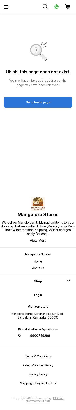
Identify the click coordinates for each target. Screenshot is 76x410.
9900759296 (40, 335)
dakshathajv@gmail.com (40, 329)
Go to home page (38, 102)
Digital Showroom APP (45, 399)
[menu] (6, 7)
